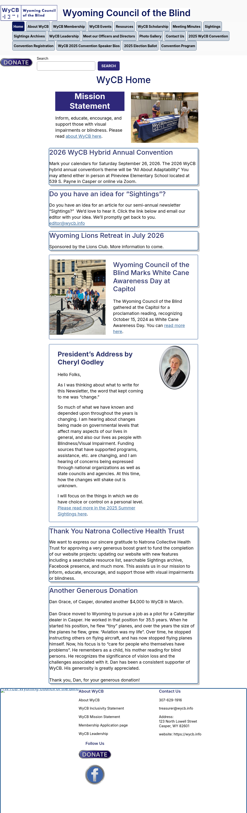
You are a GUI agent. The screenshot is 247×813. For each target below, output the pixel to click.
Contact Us (175, 36)
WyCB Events (100, 26)
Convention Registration (34, 46)
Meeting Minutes (186, 26)
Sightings (212, 26)
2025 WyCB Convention (208, 36)
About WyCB (38, 26)
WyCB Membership (69, 26)
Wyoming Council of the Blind (126, 12)
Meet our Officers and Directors (109, 36)
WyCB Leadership (64, 36)
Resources (124, 26)
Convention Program (178, 46)
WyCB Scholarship (153, 26)
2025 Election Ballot (140, 46)
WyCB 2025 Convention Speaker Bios (89, 46)
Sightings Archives (29, 36)
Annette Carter (129, 798)
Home (18, 26)
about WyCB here (83, 136)
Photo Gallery (150, 36)
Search (42, 58)
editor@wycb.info (67, 223)
